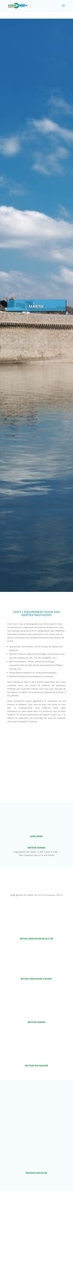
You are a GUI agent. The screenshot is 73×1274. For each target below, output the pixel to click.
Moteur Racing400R (36, 1066)
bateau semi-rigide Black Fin (36, 939)
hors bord (36, 836)
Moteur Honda (36, 848)
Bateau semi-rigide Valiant (36, 979)
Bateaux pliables (36, 1230)
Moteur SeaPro (36, 1022)
